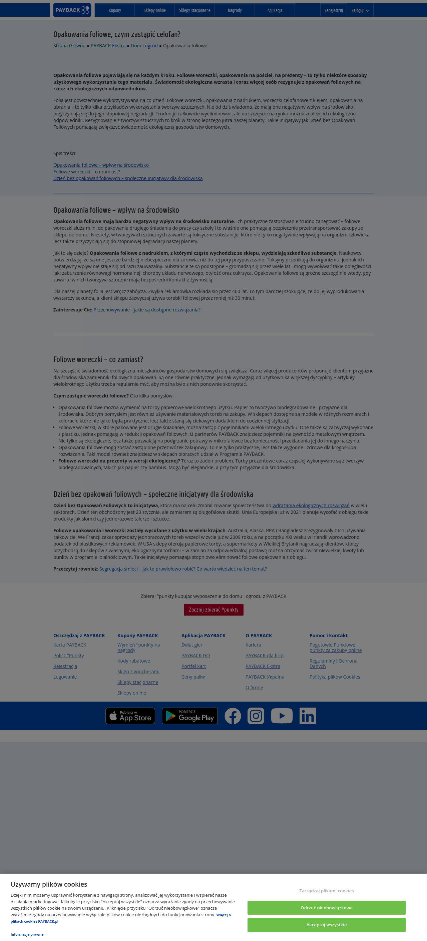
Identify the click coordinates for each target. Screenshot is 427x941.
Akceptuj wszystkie (327, 925)
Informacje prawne (27, 934)
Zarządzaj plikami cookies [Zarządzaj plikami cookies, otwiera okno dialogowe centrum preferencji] (326, 891)
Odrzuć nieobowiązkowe (327, 908)
